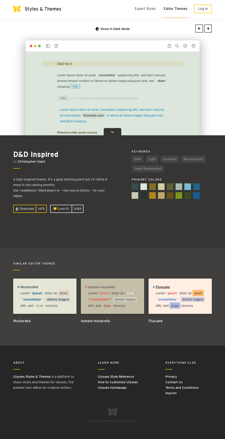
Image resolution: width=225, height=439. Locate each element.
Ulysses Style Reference (116, 377)
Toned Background (147, 169)
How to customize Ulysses (118, 382)
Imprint (171, 393)
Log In (203, 9)
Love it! (61, 209)
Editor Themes (175, 9)
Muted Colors (193, 159)
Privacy (171, 377)
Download (24, 209)
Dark (137, 159)
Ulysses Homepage (112, 388)
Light (152, 159)
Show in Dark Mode (113, 29)
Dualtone (170, 159)
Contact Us (174, 382)
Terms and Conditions (182, 388)
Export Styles (145, 9)
